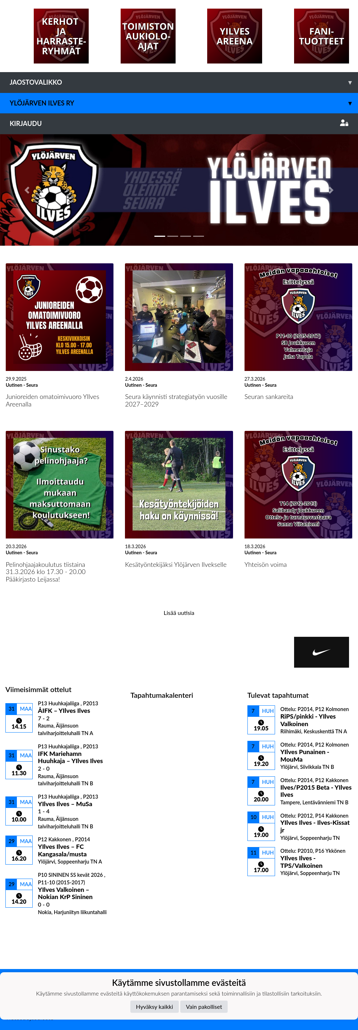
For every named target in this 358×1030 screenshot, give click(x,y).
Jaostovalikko (184, 82)
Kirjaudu (179, 123)
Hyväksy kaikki (154, 1006)
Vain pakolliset (204, 1006)
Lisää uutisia (179, 612)
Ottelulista (23, 927)
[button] (27, 190)
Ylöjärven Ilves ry (184, 103)
